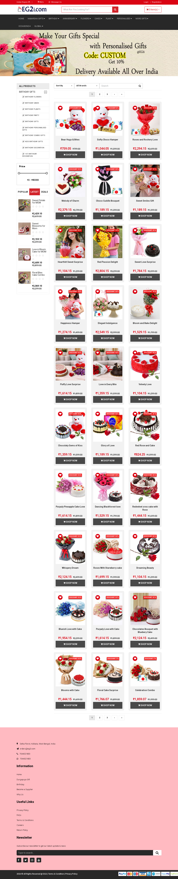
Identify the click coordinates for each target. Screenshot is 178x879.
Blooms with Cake (70, 690)
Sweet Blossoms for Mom (38, 226)
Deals (44, 192)
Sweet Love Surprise (145, 262)
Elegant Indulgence (107, 323)
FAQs (19, 815)
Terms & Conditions (25, 820)
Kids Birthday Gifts (32, 141)
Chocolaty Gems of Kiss (70, 445)
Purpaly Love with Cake (107, 629)
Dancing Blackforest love (108, 506)
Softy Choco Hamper (107, 139)
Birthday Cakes (30, 103)
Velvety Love (145, 384)
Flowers (86, 19)
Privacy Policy (23, 810)
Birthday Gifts (27, 92)
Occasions (24, 26)
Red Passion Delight (107, 262)
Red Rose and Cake (145, 445)
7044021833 (23, 754)
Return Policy (22, 830)
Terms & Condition (56, 874)
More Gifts (142, 19)
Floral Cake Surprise (107, 690)
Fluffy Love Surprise (70, 384)
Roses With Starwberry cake (107, 568)
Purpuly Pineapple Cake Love (70, 506)
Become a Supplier (25, 789)
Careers (20, 825)
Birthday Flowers (32, 97)
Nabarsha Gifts (36, 19)
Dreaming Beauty (145, 568)
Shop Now (70, 154)
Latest (35, 192)
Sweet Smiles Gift (145, 201)
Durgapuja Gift (23, 779)
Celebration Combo (145, 690)
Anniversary (70, 19)
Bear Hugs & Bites (70, 139)
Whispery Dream (70, 568)
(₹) (25, 2)
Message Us (55, 2)
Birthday (54, 19)
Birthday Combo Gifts (33, 135)
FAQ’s (41, 2)
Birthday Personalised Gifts (34, 129)
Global (38, 26)
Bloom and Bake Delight (145, 323)
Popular (23, 192)
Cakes (98, 19)
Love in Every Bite (108, 384)
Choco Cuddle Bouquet (107, 201)
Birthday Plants (31, 109)
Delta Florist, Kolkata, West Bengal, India (36, 744)
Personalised (124, 19)
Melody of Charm (70, 201)
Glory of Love (108, 445)
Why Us (20, 794)
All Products (27, 86)
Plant (109, 19)
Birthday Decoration (33, 148)
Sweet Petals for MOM (38, 201)
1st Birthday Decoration (29, 155)
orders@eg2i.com (26, 749)
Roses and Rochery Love (145, 139)
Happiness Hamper (70, 323)
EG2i (45, 874)
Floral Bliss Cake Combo (38, 273)
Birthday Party (30, 115)
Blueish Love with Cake (70, 629)
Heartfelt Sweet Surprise (70, 262)
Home (21, 19)
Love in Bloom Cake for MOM (39, 250)
